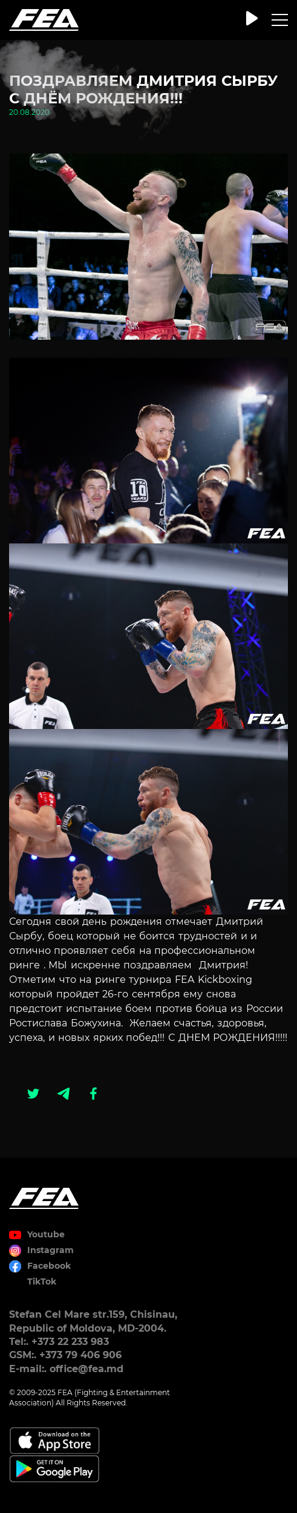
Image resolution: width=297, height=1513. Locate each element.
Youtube (46, 1234)
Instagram (50, 1250)
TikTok (41, 1281)
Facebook (49, 1265)
